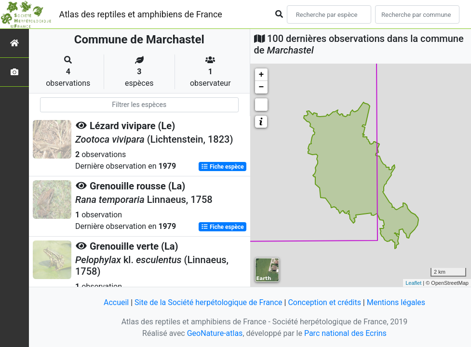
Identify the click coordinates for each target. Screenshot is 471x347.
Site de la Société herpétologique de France (208, 302)
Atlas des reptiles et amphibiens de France (140, 14)
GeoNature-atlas (215, 333)
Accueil (116, 302)
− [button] (261, 87)
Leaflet (413, 283)
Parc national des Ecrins (345, 333)
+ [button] (261, 74)
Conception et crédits (324, 302)
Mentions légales (396, 302)
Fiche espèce (222, 166)
